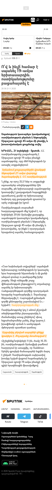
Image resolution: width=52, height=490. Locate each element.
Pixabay (6, 122)
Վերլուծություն (41, 409)
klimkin (13, 122)
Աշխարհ (26, 409)
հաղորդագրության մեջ (25, 305)
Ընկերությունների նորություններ (16, 444)
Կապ (30, 436)
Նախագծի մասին (9, 432)
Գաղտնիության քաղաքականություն (18, 447)
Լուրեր (6, 41)
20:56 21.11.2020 (8, 88)
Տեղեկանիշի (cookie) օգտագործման (18, 451)
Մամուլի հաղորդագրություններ (16, 440)
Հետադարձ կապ (9, 455)
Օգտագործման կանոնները (14, 436)
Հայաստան (7, 372)
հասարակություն (21, 372)
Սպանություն (37, 372)
